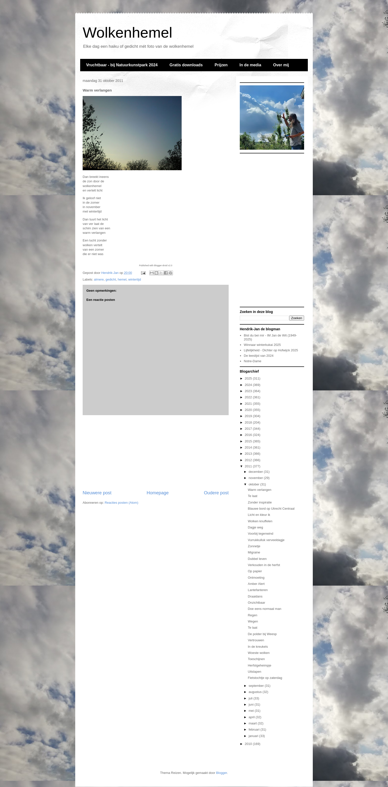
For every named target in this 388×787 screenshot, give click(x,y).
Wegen (253, 621)
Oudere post (216, 492)
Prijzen (221, 65)
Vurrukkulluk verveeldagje (266, 540)
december (256, 472)
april (252, 717)
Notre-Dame (252, 361)
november (256, 478)
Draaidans (255, 596)
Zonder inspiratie (260, 502)
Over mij (281, 65)
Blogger (221, 773)
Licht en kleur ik (259, 515)
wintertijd (134, 279)
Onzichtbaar (256, 602)
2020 (249, 410)
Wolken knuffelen (260, 521)
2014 (249, 447)
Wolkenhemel (127, 32)
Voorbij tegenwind (260, 533)
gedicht (111, 279)
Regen (252, 615)
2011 (249, 466)
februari (255, 729)
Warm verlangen (259, 490)
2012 (249, 460)
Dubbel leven (257, 559)
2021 (249, 403)
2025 (249, 378)
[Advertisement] (156, 452)
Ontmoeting (256, 577)
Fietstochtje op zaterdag (265, 678)
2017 (249, 428)
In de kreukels (258, 646)
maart (253, 723)
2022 (249, 397)
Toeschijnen (256, 659)
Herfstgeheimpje (259, 665)
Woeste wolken (258, 653)
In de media (250, 65)
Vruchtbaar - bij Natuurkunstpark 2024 (122, 65)
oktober (254, 484)
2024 (249, 385)
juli (251, 698)
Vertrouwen (256, 640)
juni (252, 704)
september (257, 686)
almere (99, 279)
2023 (249, 391)
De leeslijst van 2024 (258, 356)
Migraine (254, 552)
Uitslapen (254, 671)
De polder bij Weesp (262, 634)
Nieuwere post (97, 492)
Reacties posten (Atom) (121, 502)
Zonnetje (254, 546)
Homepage (158, 492)
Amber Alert (256, 584)
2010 (249, 744)
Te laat (252, 496)
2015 (249, 441)
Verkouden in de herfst (264, 565)
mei (252, 711)
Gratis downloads (186, 65)
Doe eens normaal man (264, 609)
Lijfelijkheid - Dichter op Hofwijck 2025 (271, 350)
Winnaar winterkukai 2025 (262, 345)
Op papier (255, 571)
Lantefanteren (257, 590)
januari (254, 736)
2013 (249, 453)
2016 (249, 435)
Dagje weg (255, 527)
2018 (249, 422)
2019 (249, 416)
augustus (256, 692)
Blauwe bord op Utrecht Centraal (271, 508)
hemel (122, 279)
